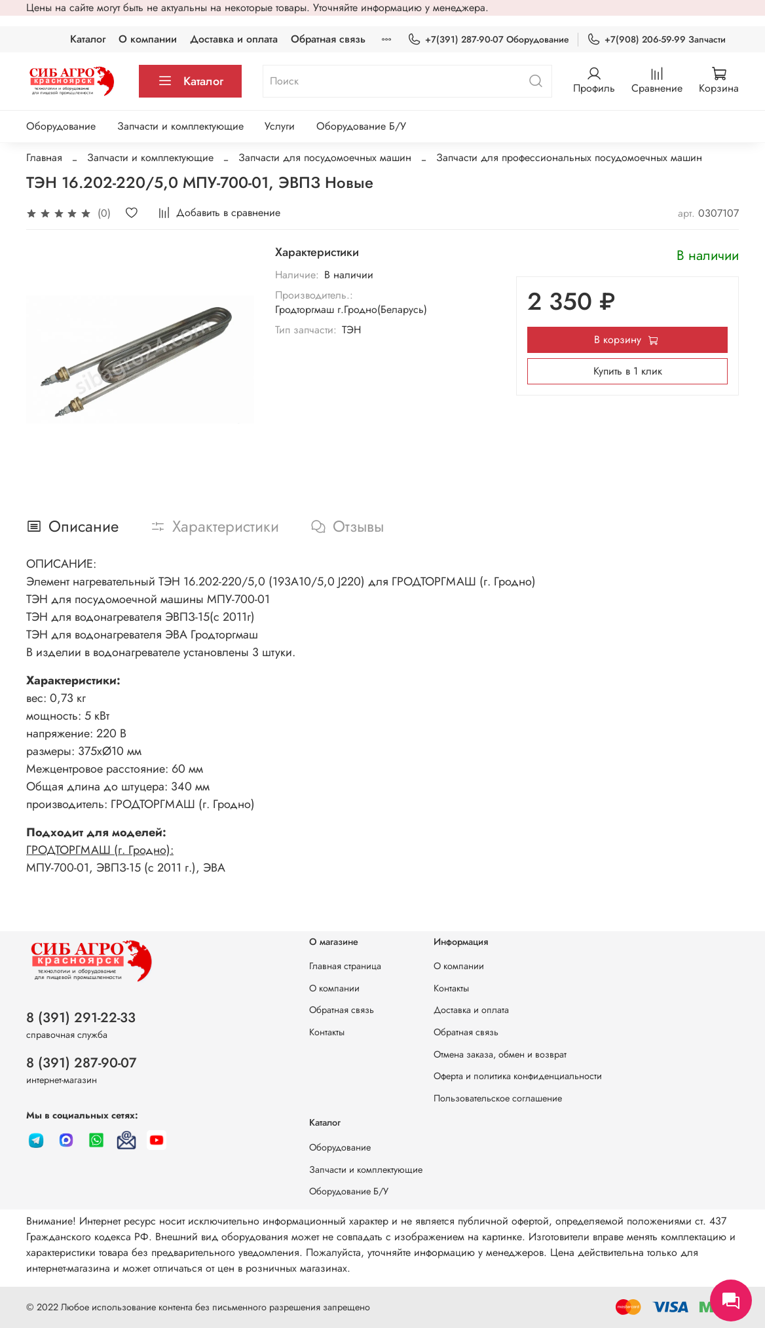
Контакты (327, 1032)
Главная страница (345, 965)
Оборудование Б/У (361, 126)
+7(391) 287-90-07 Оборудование (488, 39)
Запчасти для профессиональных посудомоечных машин (569, 157)
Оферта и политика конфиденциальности (518, 1075)
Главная (44, 157)
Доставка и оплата (234, 38)
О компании (148, 38)
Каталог (87, 38)
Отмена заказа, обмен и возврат (500, 1054)
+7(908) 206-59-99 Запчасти (656, 39)
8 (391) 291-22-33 (81, 1017)
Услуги (280, 126)
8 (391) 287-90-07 (81, 1063)
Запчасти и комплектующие (180, 126)
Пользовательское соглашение (498, 1098)
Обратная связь (328, 38)
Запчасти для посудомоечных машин (324, 157)
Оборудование (61, 126)
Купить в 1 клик (627, 370)
